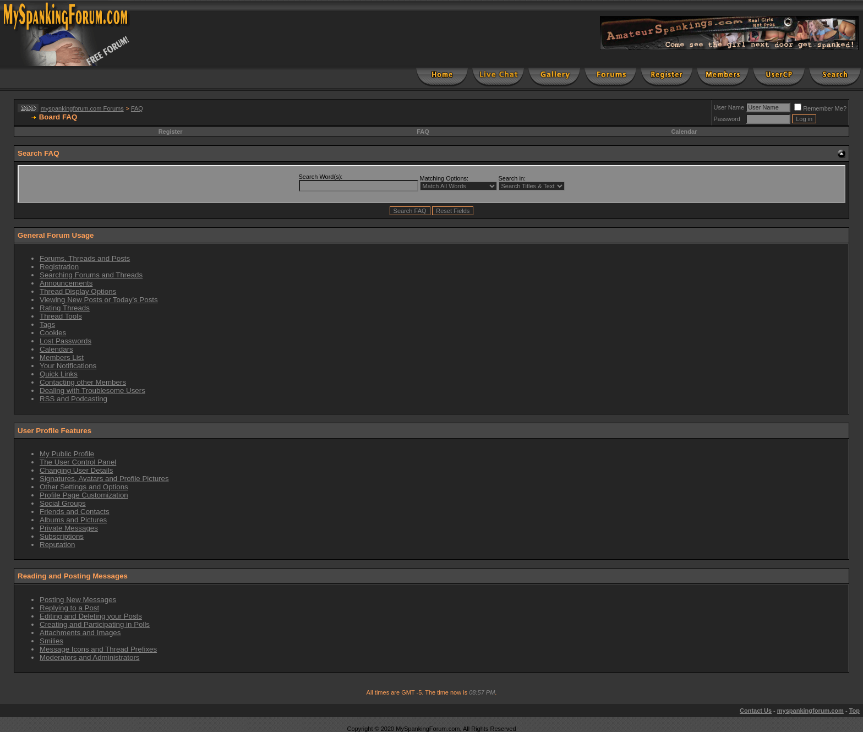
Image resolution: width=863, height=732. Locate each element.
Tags (47, 324)
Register (171, 131)
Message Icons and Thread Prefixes (98, 649)
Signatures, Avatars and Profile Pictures (104, 478)
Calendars (56, 349)
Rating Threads (65, 308)
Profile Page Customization (84, 495)
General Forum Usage (56, 235)
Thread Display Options (78, 291)
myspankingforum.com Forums (82, 108)
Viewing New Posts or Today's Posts (99, 300)
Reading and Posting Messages (73, 576)
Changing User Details (76, 470)
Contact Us (756, 710)
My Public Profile (67, 454)
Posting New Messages (78, 600)
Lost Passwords (65, 341)
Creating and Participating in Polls (95, 624)
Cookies (53, 333)
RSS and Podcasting (73, 399)
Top (854, 710)
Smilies (51, 641)
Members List (62, 357)
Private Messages (69, 528)
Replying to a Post (69, 608)
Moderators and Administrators (90, 657)
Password (727, 119)
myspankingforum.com (810, 710)
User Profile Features (54, 431)
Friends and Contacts (75, 511)
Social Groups (63, 503)
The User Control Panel (78, 462)
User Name (729, 107)
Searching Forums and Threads (91, 275)
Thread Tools (61, 316)
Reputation (57, 544)
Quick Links (59, 374)
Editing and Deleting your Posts (91, 616)
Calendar (684, 131)
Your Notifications (68, 366)
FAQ (137, 108)
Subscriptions (62, 536)
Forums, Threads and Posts (85, 258)
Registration (59, 267)
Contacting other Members (83, 382)
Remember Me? (820, 108)
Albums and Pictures (73, 520)
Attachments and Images (80, 633)
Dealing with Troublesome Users (92, 390)
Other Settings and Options (84, 487)
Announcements (66, 283)
